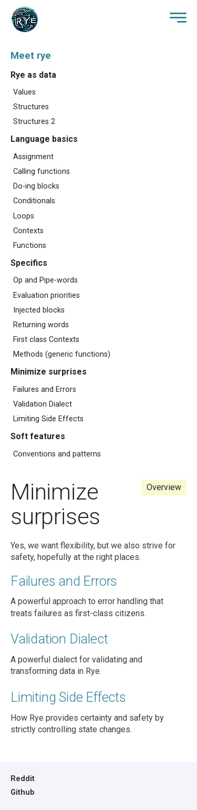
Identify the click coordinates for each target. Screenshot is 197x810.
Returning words (41, 324)
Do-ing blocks (36, 186)
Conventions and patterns (57, 454)
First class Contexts (46, 339)
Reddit (23, 778)
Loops (23, 216)
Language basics (44, 139)
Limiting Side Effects (48, 418)
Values (24, 92)
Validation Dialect (42, 404)
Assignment (33, 156)
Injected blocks (39, 310)
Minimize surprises (49, 372)
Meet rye (31, 55)
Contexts (28, 230)
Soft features (38, 436)
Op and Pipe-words (45, 280)
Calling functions (41, 171)
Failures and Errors (44, 389)
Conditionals (34, 200)
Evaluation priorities (46, 295)
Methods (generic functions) (61, 354)
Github (23, 792)
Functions (29, 245)
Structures (31, 106)
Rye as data (33, 75)
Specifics (29, 263)
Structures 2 (34, 121)
